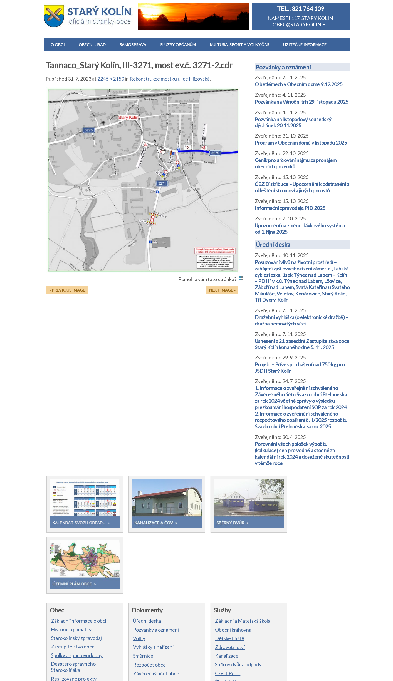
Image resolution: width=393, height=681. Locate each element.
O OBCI (58, 44)
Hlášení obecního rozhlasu (79, 622)
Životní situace (220, 617)
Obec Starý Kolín (72, 673)
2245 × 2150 (110, 79)
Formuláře (138, 626)
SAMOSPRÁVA (133, 44)
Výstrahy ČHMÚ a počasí (231, 634)
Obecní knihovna (222, 564)
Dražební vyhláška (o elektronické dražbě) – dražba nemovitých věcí (301, 320)
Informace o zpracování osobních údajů (170, 673)
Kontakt (60, 631)
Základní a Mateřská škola (231, 556)
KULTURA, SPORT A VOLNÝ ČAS (239, 44)
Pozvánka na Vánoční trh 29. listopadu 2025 (301, 102)
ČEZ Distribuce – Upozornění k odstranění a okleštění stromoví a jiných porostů (302, 187)
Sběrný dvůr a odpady (227, 599)
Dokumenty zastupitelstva (156, 635)
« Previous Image (67, 290)
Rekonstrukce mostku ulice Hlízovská (170, 79)
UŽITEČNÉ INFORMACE (305, 44)
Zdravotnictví (219, 582)
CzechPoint (216, 608)
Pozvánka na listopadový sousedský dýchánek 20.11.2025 (293, 122)
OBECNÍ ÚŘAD (92, 44)
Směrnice (137, 591)
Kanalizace (215, 591)
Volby (133, 573)
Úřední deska (273, 244)
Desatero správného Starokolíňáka (73, 602)
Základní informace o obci (78, 556)
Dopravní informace (225, 625)
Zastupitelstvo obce (73, 581)
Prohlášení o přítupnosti (227, 673)
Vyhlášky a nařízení (147, 582)
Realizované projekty (74, 614)
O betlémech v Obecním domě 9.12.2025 (298, 84)
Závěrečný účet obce (150, 608)
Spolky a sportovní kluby (77, 590)
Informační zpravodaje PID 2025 (290, 208)
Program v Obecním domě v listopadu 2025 (301, 143)
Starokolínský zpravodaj (76, 573)
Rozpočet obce (143, 600)
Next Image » (222, 290)
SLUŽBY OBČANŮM (178, 44)
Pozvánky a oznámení (283, 67)
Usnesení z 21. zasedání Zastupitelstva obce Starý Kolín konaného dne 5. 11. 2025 (302, 344)
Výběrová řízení (144, 617)
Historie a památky (71, 564)
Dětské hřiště (218, 573)
